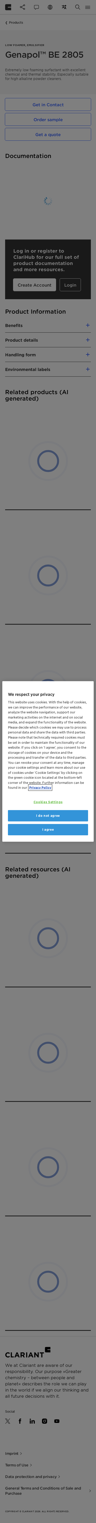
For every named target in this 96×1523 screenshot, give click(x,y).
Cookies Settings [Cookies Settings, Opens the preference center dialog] (48, 802)
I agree (48, 829)
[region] (47, 761)
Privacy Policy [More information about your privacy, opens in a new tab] (40, 787)
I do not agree (48, 815)
